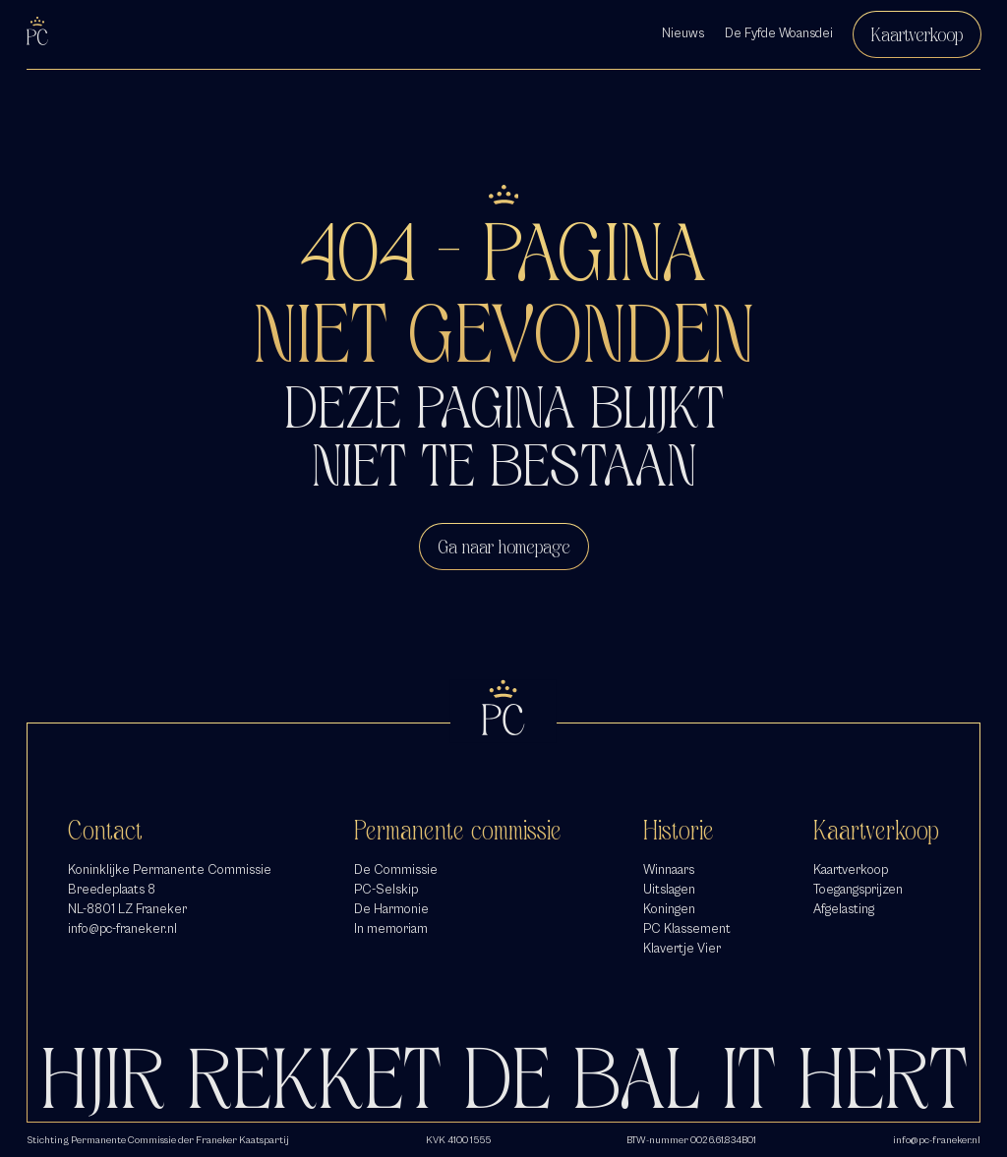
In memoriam (391, 929)
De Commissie (396, 870)
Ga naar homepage (504, 546)
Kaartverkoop (917, 34)
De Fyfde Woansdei (779, 33)
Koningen (669, 909)
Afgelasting (843, 909)
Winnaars (668, 870)
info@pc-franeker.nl (122, 929)
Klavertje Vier (682, 948)
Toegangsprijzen (858, 890)
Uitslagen (669, 890)
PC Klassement (687, 929)
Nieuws (683, 33)
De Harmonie (391, 909)
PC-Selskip (386, 890)
